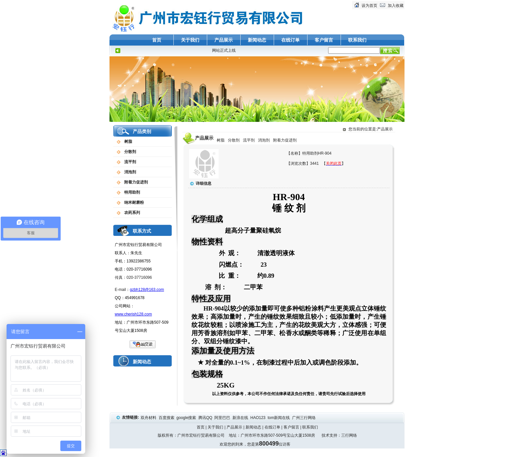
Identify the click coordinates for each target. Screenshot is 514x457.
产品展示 (223, 40)
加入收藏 (396, 5)
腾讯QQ (205, 417)
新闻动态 (257, 40)
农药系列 (132, 212)
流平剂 (130, 162)
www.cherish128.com (133, 314)
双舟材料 (149, 417)
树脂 (128, 141)
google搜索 (186, 417)
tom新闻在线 (279, 417)
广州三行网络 (304, 417)
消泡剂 (130, 172)
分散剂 (130, 151)
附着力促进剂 (136, 182)
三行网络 (349, 435)
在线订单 (290, 40)
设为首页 (369, 5)
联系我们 (357, 40)
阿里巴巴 (222, 417)
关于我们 (190, 40)
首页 (156, 40)
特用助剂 (132, 192)
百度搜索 (167, 417)
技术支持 (329, 435)
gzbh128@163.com (147, 289)
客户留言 (324, 40)
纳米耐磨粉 (134, 202)
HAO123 (258, 417)
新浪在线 (240, 417)
